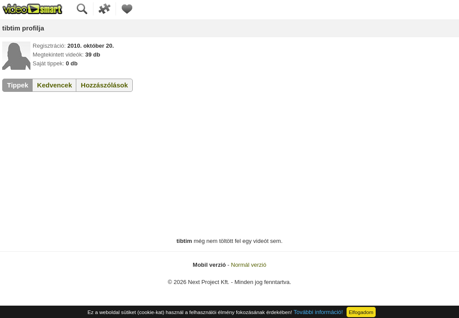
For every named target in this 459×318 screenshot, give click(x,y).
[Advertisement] (229, 165)
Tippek (17, 85)
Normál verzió (248, 264)
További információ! (318, 312)
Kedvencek (54, 85)
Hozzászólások (104, 85)
